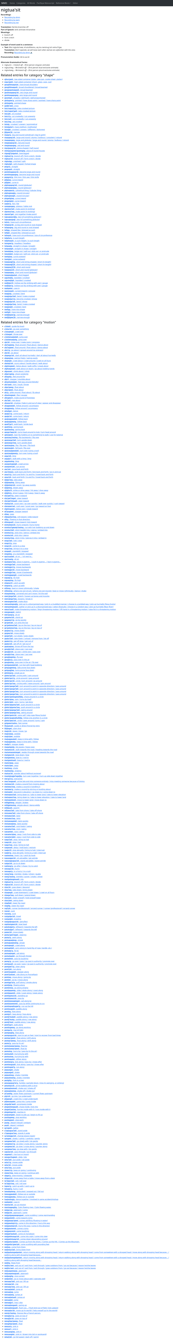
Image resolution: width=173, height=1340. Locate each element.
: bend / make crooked (19, 296)
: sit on (11, 559)
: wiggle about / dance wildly (22, 805)
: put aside (12, 1167)
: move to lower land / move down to (25, 800)
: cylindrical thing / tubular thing (22, 190)
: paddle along (15, 1009)
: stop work (14, 1120)
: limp (10, 456)
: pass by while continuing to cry (24, 1003)
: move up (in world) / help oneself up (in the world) (30, 1310)
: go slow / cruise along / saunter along (26, 1144)
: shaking (12, 771)
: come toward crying (18, 1218)
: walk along (13, 1025)
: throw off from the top (19, 646)
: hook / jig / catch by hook (19, 855)
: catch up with (14, 583)
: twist (12, 816)
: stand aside (15, 1130)
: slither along (15, 1059)
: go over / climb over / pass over (22, 651)
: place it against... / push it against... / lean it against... (32, 562)
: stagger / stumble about (17, 379)
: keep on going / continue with (21, 1173)
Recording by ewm (12, 20)
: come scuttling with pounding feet (26, 1244)
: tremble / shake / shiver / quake (22, 874)
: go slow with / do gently (20, 1149)
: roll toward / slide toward (21, 517)
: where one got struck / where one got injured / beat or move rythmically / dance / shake (45, 591)
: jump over (16, 337)
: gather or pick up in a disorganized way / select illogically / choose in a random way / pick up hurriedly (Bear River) (58, 607)
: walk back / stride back (18, 424)
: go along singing (16, 987)
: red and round (17, 143)
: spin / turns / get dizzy (18, 702)
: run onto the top (16, 622)
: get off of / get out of (17, 644)
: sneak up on (14, 673)
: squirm (11, 808)
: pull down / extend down (20, 895)
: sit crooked (12, 113)
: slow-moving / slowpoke (18, 1175)
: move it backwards (18, 572)
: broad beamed (18, 90)
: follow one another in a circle (25, 718)
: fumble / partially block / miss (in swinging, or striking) (34, 1083)
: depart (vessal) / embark (17, 1122)
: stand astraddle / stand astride (25, 860)
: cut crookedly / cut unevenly (19, 116)
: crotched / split (15, 161)
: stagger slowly (14, 744)
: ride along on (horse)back (21, 974)
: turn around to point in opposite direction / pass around (35, 686)
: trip (14, 879)
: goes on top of (15, 1316)
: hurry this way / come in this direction (27, 1226)
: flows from (12, 1263)
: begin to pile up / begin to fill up (23, 1114)
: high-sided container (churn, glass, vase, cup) (28, 82)
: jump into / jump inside (20, 1101)
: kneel (12, 916)
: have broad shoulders (21, 84)
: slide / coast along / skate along (23, 993)
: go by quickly (15, 620)
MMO (4, 3)
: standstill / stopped (16, 551)
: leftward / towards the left (20, 927)
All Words (31, 3)
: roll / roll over (15, 1181)
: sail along (14, 953)
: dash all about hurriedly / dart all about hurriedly (30, 355)
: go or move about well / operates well (24, 1278)
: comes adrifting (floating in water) (26, 1220)
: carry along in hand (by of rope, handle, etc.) (28, 948)
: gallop (11, 1128)
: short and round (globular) (21, 270)
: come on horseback (19, 1234)
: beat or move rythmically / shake (21, 588)
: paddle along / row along (21, 1017)
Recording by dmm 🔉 (23, 52)
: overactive (13, 778)
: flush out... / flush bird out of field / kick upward (31, 1308)
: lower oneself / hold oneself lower (22, 898)
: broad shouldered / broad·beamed (25, 87)
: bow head (15, 924)
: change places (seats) (19, 1136)
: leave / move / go (15, 731)
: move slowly (14, 630)
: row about (12, 400)
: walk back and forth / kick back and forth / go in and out (32, 472)
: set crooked (13, 121)
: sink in (11, 1326)
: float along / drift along (20, 1038)
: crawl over (14, 331)
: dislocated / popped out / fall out (24, 1191)
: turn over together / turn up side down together (33, 776)
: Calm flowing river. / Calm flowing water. (27, 1207)
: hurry (12, 868)
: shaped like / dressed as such (19, 230)
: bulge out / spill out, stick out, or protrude (26, 251)
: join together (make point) (20, 214)
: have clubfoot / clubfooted (20, 127)
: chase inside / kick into (21, 1107)
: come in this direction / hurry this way (27, 1223)
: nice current (14, 1276)
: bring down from (17, 1249)
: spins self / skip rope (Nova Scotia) (25, 715)
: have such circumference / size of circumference (28, 235)
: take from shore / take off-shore (23, 810)
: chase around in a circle (24, 696)
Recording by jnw (11, 22)
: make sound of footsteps (19, 398)
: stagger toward (16, 511)
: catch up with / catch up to (19, 1186)
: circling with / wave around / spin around (27, 683)
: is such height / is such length (21, 240)
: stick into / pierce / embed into (22, 532)
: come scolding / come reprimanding (29, 1215)
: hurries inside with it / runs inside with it (27, 1109)
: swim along (13, 937)
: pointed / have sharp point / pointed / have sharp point (32, 100)
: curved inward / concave (19, 291)
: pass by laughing (16, 958)
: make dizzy (16, 601)
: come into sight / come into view (25, 1236)
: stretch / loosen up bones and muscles (27, 596)
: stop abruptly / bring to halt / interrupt (24, 850)
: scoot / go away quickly (20, 485)
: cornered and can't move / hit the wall (26, 593)
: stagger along (16, 972)
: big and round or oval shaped (21, 227)
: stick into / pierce (16, 535)
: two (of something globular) (22, 217)
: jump (11, 1292)
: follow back (16, 419)
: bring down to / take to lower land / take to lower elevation (35, 794)
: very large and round (20, 92)
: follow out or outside (19, 1194)
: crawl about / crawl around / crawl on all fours (27, 360)
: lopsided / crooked (17, 277)
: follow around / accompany (21, 405)
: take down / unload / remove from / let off (26, 638)
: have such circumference (17, 222)
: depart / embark (14, 1125)
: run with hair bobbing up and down (29, 527)
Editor (75, 3)
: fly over (13, 657)
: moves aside (13, 1162)
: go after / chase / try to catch (21, 866)
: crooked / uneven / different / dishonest (24, 129)
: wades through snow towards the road (29, 752)
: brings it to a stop (16, 548)
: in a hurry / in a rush (17, 871)
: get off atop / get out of (18, 641)
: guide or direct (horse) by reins (22, 726)
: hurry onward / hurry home (21, 524)
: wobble (12, 734)
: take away (13, 480)
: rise (11, 1284)
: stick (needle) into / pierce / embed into (26, 530)
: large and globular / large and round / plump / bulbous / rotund (36, 140)
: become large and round (22, 172)
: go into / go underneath (17, 1096)
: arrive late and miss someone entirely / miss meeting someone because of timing (44, 781)
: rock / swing (15, 829)
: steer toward (16, 498)
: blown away (13, 487)
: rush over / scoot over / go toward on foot (27, 506)
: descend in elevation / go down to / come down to (29, 792)
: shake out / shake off (20, 1088)
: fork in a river (14, 1080)
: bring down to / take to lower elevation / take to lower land (35, 797)
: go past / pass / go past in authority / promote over (29, 961)
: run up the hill (18, 1006)
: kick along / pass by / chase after (23, 1062)
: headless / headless (17, 243)
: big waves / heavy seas (19, 747)
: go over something (16, 329)
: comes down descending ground (26, 1239)
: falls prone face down (19, 667)
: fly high (12, 577)
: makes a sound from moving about (24, 784)
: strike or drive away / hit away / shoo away (26, 490)
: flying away (14, 482)
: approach (15, 1271)
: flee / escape (15, 395)
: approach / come (16, 1210)
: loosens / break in (18, 599)
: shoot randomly (16, 374)
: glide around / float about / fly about (22, 392)
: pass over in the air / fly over (21, 662)
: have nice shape (14, 309)
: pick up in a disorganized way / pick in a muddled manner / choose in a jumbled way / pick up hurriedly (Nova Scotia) (59, 604)
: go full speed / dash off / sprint (21, 1337)
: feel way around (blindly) (21, 382)
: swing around (18, 710)
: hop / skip (13, 1302)
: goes (9, 514)
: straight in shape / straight (19, 246)
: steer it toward (15, 495)
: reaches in (15, 1112)
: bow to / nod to (16, 757)
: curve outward (14, 256)
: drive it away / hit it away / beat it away (24, 493)
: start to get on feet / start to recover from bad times (32, 1035)
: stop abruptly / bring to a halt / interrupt (25, 853)
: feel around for (14, 376)
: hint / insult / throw (16, 384)
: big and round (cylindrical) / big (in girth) (25, 135)
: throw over (13, 334)
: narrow (12, 132)
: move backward (17, 564)
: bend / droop (15, 301)
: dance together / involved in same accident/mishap (31, 1199)
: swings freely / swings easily (21, 358)
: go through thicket (17, 956)
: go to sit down (14, 863)
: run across (14, 466)
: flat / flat (11, 203)
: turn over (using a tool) (21, 450)
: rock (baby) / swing (18, 826)
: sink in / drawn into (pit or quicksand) (25, 1334)
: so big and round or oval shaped (23, 225)
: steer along (14, 966)
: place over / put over (18, 649)
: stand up (13, 617)
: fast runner (16, 723)
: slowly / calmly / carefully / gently (22, 1138)
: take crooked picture (19, 108)
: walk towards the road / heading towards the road (30, 749)
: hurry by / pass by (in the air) (20, 1051)
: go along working (17, 1027)
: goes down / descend (17, 887)
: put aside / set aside (16, 1159)
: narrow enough (17, 315)
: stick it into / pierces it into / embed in (25, 538)
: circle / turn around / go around (23, 681)
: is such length (14, 238)
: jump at (13, 1289)
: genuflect (16, 921)
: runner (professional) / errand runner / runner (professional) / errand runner (39, 908)
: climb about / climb (16, 371)
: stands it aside (17, 1133)
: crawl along (14, 945)
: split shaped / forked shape (20, 164)
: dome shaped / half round (21, 148)
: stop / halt (12, 842)
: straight (11, 166)
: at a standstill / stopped (18, 554)
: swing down (13, 900)
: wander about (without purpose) (22, 773)
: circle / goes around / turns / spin (24, 720)
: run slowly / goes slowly (19, 636)
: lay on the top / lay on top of (23, 625)
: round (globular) (18, 185)
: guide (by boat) (14, 326)
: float (13, 1321)
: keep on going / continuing (20, 1170)
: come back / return (16, 413)
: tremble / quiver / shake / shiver (23, 876)
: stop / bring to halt (16, 839)
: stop (10, 543)
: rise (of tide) (13, 1030)
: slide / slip (15, 1157)
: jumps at (13, 1294)
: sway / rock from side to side (22, 834)
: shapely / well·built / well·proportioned (24, 98)
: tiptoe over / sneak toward (21, 509)
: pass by (14, 998)
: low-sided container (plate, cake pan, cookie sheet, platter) (33, 79)
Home (12, 3)
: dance (11, 411)
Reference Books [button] (63, 3)
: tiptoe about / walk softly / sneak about (26, 366)
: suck (9, 911)
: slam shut (12, 728)
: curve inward (13, 180)
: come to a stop (14, 546)
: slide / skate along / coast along (23, 990)
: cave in (12, 288)
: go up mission (15, 1204)
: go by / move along (16, 980)
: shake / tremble (16, 1075)
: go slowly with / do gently (21, 1141)
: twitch (12, 612)
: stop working (15, 1117)
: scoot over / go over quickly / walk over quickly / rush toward (34, 503)
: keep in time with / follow (21, 739)
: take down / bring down (18, 890)
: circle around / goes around (21, 678)
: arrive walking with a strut (20, 1085)
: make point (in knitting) (19, 209)
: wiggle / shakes (16, 802)
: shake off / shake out (19, 1091)
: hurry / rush (13, 1189)
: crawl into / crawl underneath (21, 1099)
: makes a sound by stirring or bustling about (27, 789)
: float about (14, 387)
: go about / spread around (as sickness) (23, 350)
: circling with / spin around (21, 675)
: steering (15, 935)
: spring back (13, 427)
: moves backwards (17, 567)
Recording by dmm (12, 17)
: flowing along (14, 985)
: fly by (11, 950)
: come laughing (16, 1231)
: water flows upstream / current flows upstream (28, 1093)
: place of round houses (24, 150)
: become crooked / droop (20, 299)
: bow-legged (16, 153)
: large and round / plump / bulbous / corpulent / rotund (33, 137)
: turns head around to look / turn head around (30, 432)
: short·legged (16, 275)
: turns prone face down (19, 670)
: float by (15, 1046)
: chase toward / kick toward (20, 522)
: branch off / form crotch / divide (22, 156)
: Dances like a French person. (22, 1313)
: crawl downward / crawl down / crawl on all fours (29, 892)
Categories (20, 3)
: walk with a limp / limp (17, 458)
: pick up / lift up (16, 1281)
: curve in (11, 182)
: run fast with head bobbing (23, 665)
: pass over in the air (16, 659)
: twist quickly (16, 821)
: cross (11, 106)
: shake (11, 768)
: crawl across (16, 464)
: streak (13, 940)
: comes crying (16, 1228)
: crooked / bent (14, 293)
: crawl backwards (18, 575)
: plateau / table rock (18, 206)
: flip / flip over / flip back (19, 445)
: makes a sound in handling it (22, 786)
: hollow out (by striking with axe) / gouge (26, 283)
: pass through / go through (20, 1152)
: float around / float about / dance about (26, 345)
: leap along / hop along (17, 1014)
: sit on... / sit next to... (18, 556)
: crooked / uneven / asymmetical (20, 124)
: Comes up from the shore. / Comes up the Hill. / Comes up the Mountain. (42, 1241)
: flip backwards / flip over (21, 437)
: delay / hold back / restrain (20, 847)
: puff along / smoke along (20, 982)
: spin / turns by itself (17, 699)
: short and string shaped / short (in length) (27, 262)
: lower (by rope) (14, 903)
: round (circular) (17, 193)
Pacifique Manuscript (45, 3)
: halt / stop (13, 540)
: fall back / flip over (17, 448)
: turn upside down (18, 440)
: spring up (15, 1305)
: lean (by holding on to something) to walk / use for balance (33, 435)
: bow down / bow (16, 755)
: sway (11, 763)
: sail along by (17, 1001)
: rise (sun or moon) (16, 1154)
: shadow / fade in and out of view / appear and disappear (32, 403)
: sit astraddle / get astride (21, 858)
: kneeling (12, 919)
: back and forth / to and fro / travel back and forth (28, 474)
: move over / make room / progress (22, 342)
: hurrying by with (16, 1054)
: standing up (16, 995)
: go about (11, 353)
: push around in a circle (22, 704)
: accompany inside (18, 1104)
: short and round (17, 267)
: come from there (14, 1247)
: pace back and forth (16, 469)
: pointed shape (15, 103)
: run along (12, 969)
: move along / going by (17, 977)
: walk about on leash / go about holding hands (29, 368)
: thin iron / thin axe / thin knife (21, 177)
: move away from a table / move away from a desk (29, 1178)
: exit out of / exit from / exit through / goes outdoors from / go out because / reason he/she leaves (50, 1265)
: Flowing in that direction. (17, 519)
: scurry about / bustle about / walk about (26, 363)
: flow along (12, 1011)
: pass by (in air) (14, 1043)
